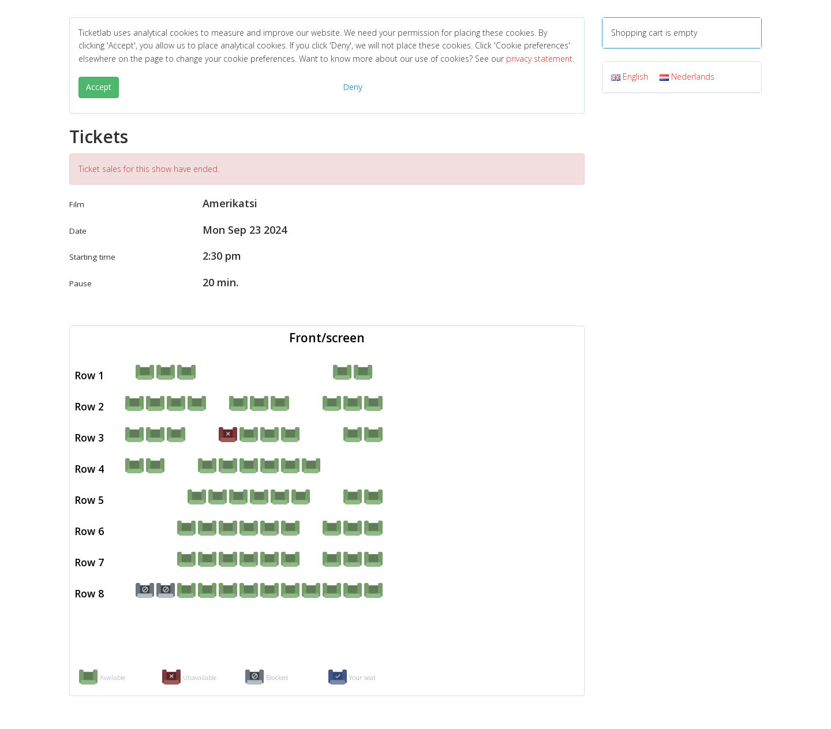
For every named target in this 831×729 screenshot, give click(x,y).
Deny (352, 86)
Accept (98, 86)
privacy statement (539, 58)
